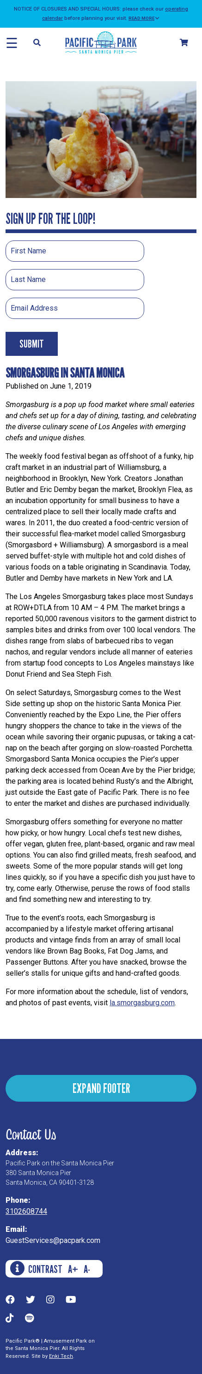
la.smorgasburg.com (142, 1002)
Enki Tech (61, 1356)
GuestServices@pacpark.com (53, 1240)
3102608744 (26, 1211)
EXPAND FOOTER (101, 1088)
